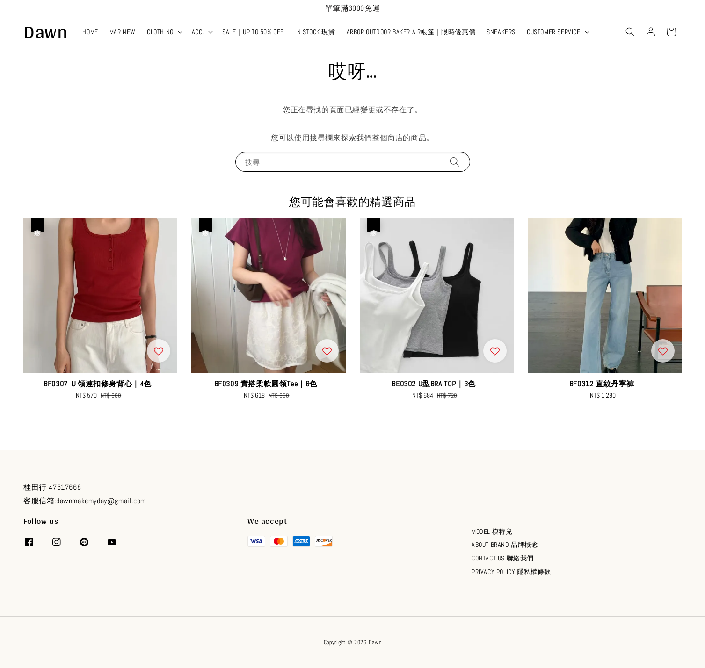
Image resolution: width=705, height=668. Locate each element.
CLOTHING (160, 32)
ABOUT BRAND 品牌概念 (505, 544)
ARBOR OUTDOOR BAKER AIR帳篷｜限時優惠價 (411, 32)
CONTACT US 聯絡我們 (503, 558)
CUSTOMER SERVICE (554, 32)
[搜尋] (455, 161)
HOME (90, 32)
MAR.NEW (122, 32)
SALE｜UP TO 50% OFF (253, 32)
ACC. (198, 32)
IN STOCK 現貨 (315, 32)
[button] (630, 32)
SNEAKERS (501, 32)
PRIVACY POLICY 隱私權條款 (511, 571)
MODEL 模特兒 (492, 531)
